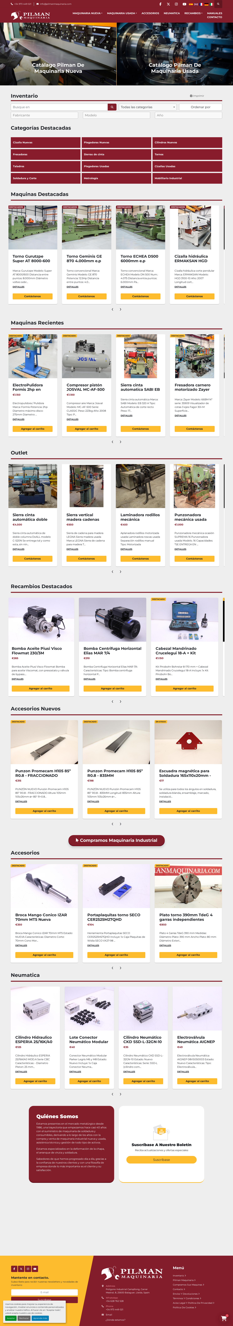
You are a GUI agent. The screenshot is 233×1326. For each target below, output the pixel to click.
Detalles (13, 286)
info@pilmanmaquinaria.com (55, 4)
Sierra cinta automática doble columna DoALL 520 (81, 519)
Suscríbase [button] (161, 1160)
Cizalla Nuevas (45, 142)
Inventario (178, 1275)
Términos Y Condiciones (186, 1298)
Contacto (214, 17)
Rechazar (24, 1318)
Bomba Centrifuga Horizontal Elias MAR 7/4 (177, 650)
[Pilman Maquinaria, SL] (132, 1273)
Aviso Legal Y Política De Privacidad (192, 1303)
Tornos (187, 154)
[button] (87, 13)
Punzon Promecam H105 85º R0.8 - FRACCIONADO (104, 773)
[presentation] (112, 309)
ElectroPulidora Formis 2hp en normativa (76, 389)
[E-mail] (44, 1292)
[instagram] (176, 4)
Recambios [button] (192, 13)
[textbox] (24, 115)
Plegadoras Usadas (116, 166)
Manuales (214, 13)
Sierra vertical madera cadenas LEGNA (131, 519)
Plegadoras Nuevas (116, 142)
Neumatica (172, 13)
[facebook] (160, 4)
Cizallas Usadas (187, 166)
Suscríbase (44, 1299)
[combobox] (148, 107)
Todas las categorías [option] (136, 107)
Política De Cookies (183, 1307)
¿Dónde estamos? (115, 1319)
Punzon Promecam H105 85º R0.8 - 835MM (176, 773)
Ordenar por (200, 107)
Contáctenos (27, 296)
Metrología (116, 178)
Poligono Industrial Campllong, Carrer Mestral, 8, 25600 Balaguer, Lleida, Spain (128, 1291)
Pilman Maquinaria (183, 1280)
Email (109, 1314)
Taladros (45, 166)
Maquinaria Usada (121, 13)
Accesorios (150, 13)
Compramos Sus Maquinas (187, 1284)
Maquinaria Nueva (87, 13)
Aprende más (40, 1318)
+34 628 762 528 (115, 1301)
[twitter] (168, 4)
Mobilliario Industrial (187, 178)
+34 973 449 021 (22, 4)
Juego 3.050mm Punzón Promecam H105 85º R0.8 (28, 773)
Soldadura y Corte (45, 178)
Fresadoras (45, 154)
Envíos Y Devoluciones (185, 1293)
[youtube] (184, 4)
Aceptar (11, 1318)
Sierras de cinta (94, 154)
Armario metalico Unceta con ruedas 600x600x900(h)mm (33, 650)
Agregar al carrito (81, 428)
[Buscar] (59, 107)
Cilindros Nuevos (187, 142)
